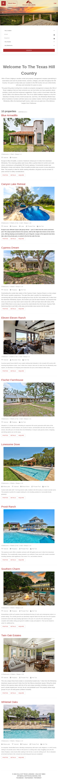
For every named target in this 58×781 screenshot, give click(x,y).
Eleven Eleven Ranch (13, 317)
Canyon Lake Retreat (13, 184)
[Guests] (29, 41)
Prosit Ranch (8, 506)
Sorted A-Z (23, 111)
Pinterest (38, 778)
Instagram (29, 778)
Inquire (21, 175)
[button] (3, 12)
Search (29, 50)
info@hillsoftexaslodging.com (29, 776)
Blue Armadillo (9, 115)
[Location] (29, 30)
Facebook (20, 778)
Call (55, 3)
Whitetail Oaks (9, 702)
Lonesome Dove (10, 444)
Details (13, 175)
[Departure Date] (28, 38)
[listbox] (29, 12)
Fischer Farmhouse (12, 380)
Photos (5, 175)
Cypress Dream (10, 247)
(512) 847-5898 (40, 774)
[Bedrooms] (29, 45)
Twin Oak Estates (11, 635)
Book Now (12, 3)
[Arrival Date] (28, 34)
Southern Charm (10, 568)
